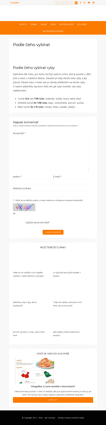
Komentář (19, 133)
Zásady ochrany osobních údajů (71, 417)
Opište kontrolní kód (37, 222)
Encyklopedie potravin (53, 31)
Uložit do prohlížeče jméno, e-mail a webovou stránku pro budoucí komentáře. (49, 200)
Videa (53, 24)
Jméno (17, 176)
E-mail (57, 176)
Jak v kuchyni (50, 417)
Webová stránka (22, 188)
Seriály (44, 24)
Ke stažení (81, 24)
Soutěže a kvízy (66, 24)
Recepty (23, 24)
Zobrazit (53, 400)
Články (34, 24)
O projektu (14, 2)
